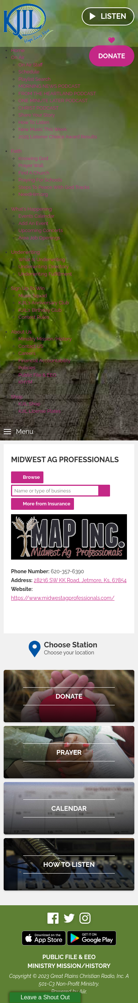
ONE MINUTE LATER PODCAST (53, 100)
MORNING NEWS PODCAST (49, 86)
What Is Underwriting (41, 259)
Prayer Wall (30, 165)
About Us (21, 332)
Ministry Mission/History (45, 339)
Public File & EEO (37, 375)
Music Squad (32, 295)
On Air (17, 57)
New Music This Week (42, 129)
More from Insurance (46, 503)
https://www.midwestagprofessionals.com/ (62, 598)
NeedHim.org (33, 194)
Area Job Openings (39, 238)
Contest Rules (33, 317)
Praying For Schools (40, 180)
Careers (26, 353)
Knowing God (33, 158)
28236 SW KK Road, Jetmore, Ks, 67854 (80, 580)
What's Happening (31, 209)
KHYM (25, 382)
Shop (16, 397)
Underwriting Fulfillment (45, 274)
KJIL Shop (29, 404)
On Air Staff (30, 65)
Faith (16, 151)
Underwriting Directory (43, 266)
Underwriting (25, 252)
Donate (111, 52)
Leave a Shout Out (45, 997)
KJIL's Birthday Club (39, 310)
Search (104, 491)
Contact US (30, 346)
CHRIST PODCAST (38, 108)
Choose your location (69, 653)
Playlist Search (34, 79)
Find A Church (33, 173)
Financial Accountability (44, 360)
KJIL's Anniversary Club (43, 302)
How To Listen (33, 122)
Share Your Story (36, 115)
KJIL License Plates (39, 411)
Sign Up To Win (28, 288)
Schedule (28, 72)
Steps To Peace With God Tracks (53, 187)
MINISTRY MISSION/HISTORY (69, 965)
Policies (26, 367)
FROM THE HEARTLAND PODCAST (57, 93)
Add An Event (33, 223)
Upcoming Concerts (40, 230)
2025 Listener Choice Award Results (57, 136)
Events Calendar (36, 216)
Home (18, 50)
